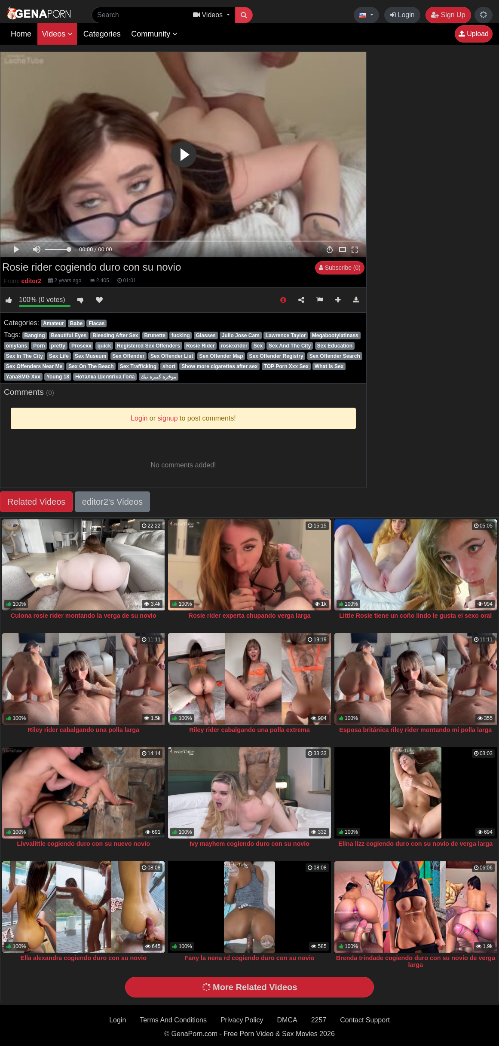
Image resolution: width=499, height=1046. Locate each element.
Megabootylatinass (335, 335)
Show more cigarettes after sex (219, 366)
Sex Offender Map (221, 356)
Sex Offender (128, 356)
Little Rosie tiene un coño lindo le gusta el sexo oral (415, 615)
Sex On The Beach (90, 366)
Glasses (206, 335)
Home (21, 34)
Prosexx (81, 346)
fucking (180, 335)
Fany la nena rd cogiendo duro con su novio (249, 958)
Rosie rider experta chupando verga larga (250, 615)
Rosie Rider (200, 346)
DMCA (287, 1020)
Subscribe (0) (340, 267)
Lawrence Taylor (286, 335)
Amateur (53, 323)
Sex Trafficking (138, 366)
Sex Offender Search (334, 356)
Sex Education (334, 346)
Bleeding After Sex (115, 335)
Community (154, 34)
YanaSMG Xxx (23, 377)
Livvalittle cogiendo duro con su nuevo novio (83, 843)
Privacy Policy (241, 1020)
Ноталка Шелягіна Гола (105, 377)
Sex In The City (24, 356)
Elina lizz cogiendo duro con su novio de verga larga (415, 843)
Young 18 (57, 377)
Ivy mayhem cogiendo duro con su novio (249, 843)
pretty (58, 346)
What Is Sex (329, 366)
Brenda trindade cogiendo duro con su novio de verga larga (415, 961)
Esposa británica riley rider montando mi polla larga (415, 729)
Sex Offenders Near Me (34, 366)
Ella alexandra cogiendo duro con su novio (83, 958)
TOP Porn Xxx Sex (286, 366)
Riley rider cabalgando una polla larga (83, 729)
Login (402, 14)
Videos (57, 34)
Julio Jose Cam (241, 335)
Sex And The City (290, 346)
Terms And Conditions (173, 1020)
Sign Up (448, 14)
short (168, 366)
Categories (102, 34)
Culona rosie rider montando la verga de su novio (83, 615)
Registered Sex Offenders (148, 346)
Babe (76, 323)
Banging (34, 335)
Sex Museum (90, 356)
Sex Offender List (171, 356)
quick (104, 346)
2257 (319, 1020)
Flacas (96, 323)
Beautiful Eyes (69, 335)
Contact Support (365, 1020)
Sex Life (59, 356)
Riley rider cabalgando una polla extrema (249, 729)
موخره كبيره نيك (158, 377)
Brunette (154, 335)
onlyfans (16, 346)
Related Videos (36, 501)
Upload (474, 33)
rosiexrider (234, 346)
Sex (258, 346)
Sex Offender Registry (276, 356)
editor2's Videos (112, 501)
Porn (39, 346)
